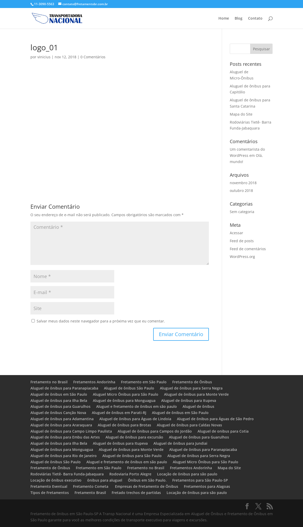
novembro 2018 (243, 182)
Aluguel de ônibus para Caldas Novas (189, 425)
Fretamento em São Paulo (144, 381)
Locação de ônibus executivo (55, 480)
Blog (238, 19)
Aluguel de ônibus (198, 406)
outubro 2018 (241, 190)
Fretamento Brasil (90, 492)
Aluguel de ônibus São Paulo (129, 388)
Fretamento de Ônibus (192, 381)
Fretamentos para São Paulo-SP (200, 480)
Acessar (236, 232)
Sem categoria (242, 211)
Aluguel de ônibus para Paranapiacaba (64, 388)
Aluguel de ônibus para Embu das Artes (65, 437)
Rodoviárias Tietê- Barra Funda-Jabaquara (67, 474)
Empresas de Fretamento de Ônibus (146, 486)
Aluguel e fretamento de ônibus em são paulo (136, 406)
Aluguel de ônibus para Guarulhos (60, 406)
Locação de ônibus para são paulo (187, 474)
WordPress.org (242, 256)
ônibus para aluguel (104, 480)
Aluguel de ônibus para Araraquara (61, 425)
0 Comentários (92, 56)
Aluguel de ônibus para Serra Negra (191, 388)
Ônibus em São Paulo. (147, 480)
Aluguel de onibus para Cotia (223, 431)
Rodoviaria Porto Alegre (130, 474)
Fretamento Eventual (48, 486)
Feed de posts (242, 240)
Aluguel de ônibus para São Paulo (132, 455)
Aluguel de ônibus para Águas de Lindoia (135, 418)
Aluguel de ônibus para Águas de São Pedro (215, 418)
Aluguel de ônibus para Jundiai (180, 443)
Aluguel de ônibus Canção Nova (58, 412)
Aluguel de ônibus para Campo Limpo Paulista (71, 431)
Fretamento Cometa (91, 486)
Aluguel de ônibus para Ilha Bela (58, 400)
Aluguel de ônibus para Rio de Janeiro (63, 455)
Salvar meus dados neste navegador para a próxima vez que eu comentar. (101, 321)
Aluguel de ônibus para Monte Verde (196, 394)
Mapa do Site (241, 114)
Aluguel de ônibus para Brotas (124, 425)
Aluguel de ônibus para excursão (134, 437)
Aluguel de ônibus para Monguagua (124, 400)
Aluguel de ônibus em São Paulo (58, 394)
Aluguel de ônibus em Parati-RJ (119, 412)
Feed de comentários (248, 248)
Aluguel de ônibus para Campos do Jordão (155, 431)
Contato (255, 19)
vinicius (44, 56)
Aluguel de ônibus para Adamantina (62, 418)
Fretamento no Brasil (49, 381)
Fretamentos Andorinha (94, 381)
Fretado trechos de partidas (136, 492)
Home (223, 19)
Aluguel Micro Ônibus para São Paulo (125, 394)
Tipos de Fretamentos (49, 492)
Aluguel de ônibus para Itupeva (188, 400)
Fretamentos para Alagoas (207, 486)
